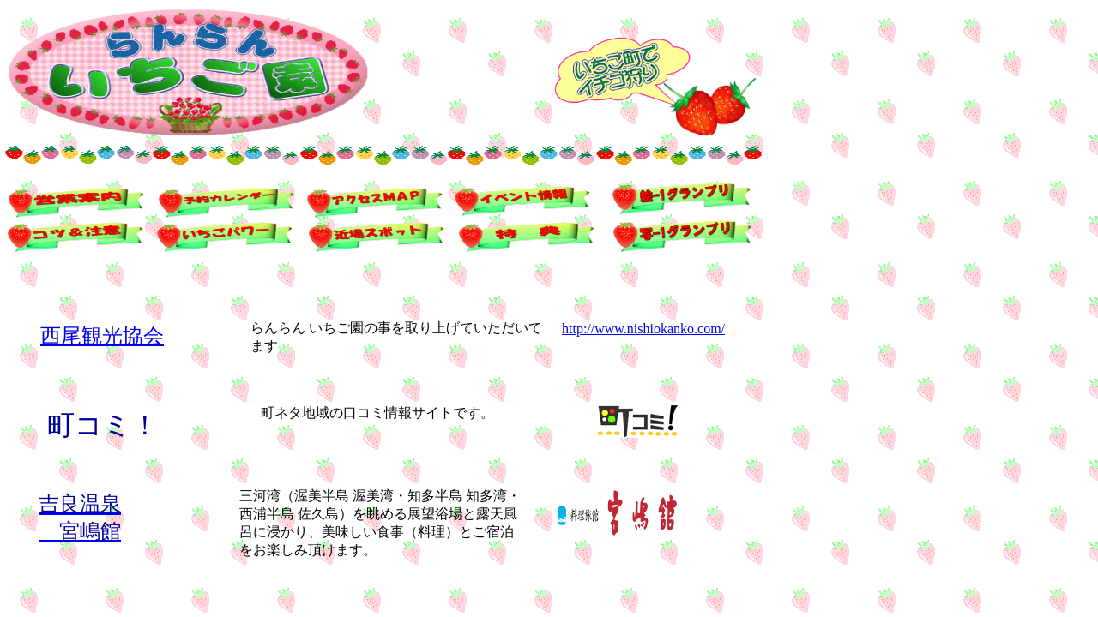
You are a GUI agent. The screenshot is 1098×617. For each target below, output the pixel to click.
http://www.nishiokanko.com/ (643, 328)
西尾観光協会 (102, 336)
